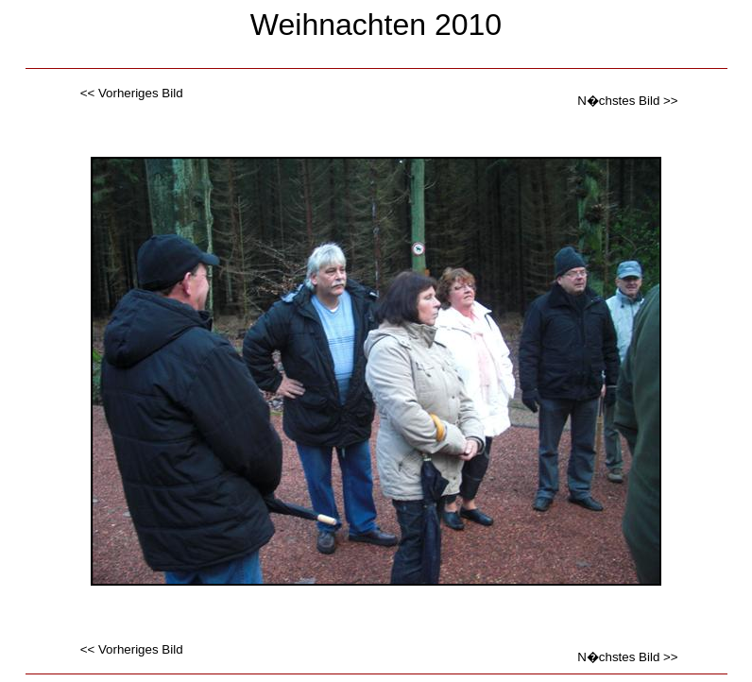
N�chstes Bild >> (627, 101)
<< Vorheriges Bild (131, 93)
